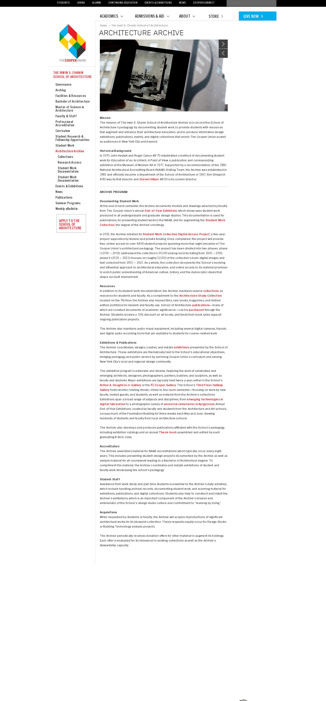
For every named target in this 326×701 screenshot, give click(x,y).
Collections (65, 157)
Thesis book (168, 432)
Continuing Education (122, 3)
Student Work (64, 146)
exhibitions (181, 347)
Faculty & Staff (66, 116)
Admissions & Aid (155, 17)
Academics (114, 17)
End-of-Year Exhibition (161, 211)
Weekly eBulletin (66, 209)
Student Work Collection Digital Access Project (176, 234)
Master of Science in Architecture (69, 109)
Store (216, 17)
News (182, 3)
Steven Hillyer (149, 179)
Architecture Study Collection (200, 296)
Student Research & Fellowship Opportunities (72, 138)
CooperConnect (204, 3)
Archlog (60, 90)
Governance (63, 85)
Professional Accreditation (64, 123)
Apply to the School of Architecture (70, 224)
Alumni (96, 3)
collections (211, 291)
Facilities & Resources (70, 96)
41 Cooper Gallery (163, 385)
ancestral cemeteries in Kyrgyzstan (189, 404)
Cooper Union (72, 43)
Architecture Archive (69, 151)
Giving (81, 3)
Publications (64, 197)
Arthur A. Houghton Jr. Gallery (120, 385)
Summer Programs (68, 203)
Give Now (253, 17)
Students (63, 3)
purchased (196, 310)
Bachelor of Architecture (72, 101)
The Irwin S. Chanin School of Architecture (72, 75)
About (190, 17)
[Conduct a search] (251, 3)
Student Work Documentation (68, 170)
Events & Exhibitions (158, 3)
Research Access (70, 162)
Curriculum (62, 131)
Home (103, 25)
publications (201, 305)
